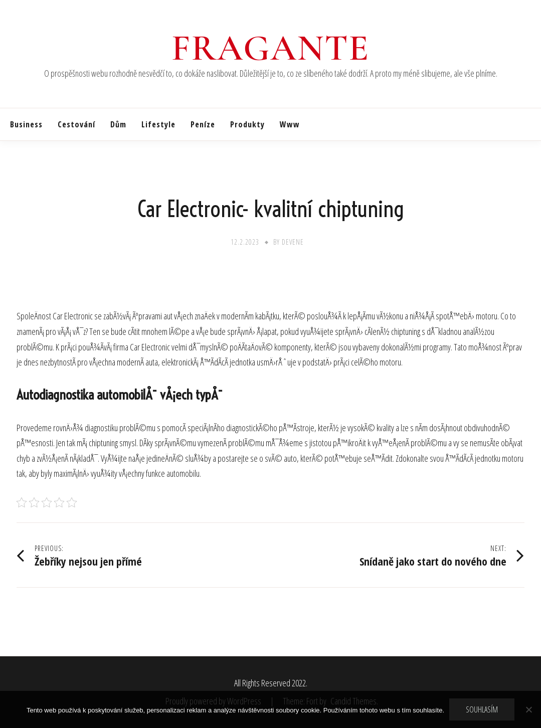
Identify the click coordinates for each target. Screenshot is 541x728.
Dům (118, 124)
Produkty (247, 124)
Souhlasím (482, 709)
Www (290, 124)
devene (293, 242)
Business (26, 124)
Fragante (270, 48)
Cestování (76, 124)
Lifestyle (158, 124)
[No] (528, 709)
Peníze (203, 124)
